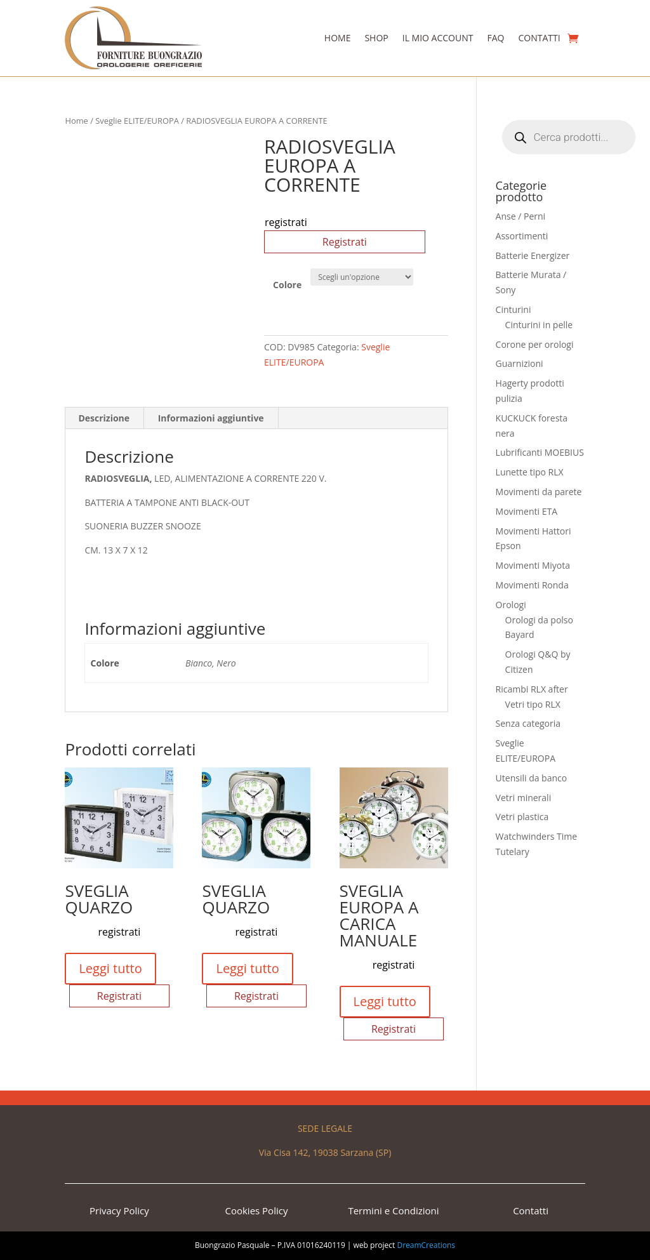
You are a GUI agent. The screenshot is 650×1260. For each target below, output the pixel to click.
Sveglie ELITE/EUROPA (137, 120)
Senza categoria (528, 723)
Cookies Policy (256, 1210)
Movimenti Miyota (533, 565)
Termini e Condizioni (393, 1210)
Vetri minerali (524, 798)
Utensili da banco (531, 778)
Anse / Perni (521, 216)
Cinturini (513, 309)
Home (337, 38)
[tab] (104, 418)
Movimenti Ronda (532, 585)
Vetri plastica (522, 817)
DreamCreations (426, 1245)
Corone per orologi (535, 344)
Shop (376, 38)
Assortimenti (522, 236)
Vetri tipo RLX (532, 704)
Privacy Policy (119, 1210)
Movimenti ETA (526, 511)
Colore (287, 285)
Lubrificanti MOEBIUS (540, 452)
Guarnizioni (519, 363)
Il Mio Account (438, 38)
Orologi (511, 605)
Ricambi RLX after (532, 689)
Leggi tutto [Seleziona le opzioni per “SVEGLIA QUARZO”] (110, 968)
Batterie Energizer (533, 255)
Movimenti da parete (539, 492)
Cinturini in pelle (539, 325)
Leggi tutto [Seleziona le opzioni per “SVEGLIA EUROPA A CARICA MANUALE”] (385, 1001)
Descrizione (103, 418)
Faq (495, 38)
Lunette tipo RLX (530, 472)
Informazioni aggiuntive (211, 418)
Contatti (539, 38)
